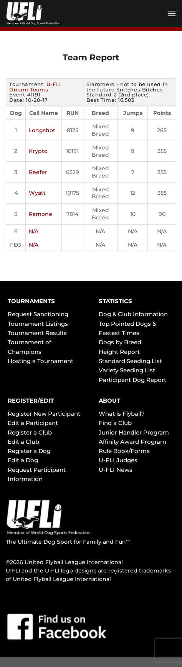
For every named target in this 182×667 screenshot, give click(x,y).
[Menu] (171, 13)
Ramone (40, 214)
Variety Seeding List (127, 370)
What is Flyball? (122, 413)
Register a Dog (29, 451)
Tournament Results (37, 333)
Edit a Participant (33, 422)
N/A (33, 231)
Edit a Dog (23, 460)
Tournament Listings (38, 323)
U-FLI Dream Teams (35, 87)
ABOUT (109, 400)
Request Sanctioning (38, 314)
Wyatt (37, 192)
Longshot (42, 130)
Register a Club (30, 432)
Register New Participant (44, 413)
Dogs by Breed (120, 342)
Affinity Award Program (132, 441)
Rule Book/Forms (124, 451)
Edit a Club (23, 441)
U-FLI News (115, 469)
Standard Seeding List (130, 361)
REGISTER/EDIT (31, 400)
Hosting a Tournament (40, 361)
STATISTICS (115, 301)
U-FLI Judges (118, 460)
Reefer (38, 172)
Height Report (119, 351)
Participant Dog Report (132, 379)
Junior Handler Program (134, 432)
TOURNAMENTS (31, 301)
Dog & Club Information (133, 314)
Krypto (38, 151)
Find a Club (115, 422)
